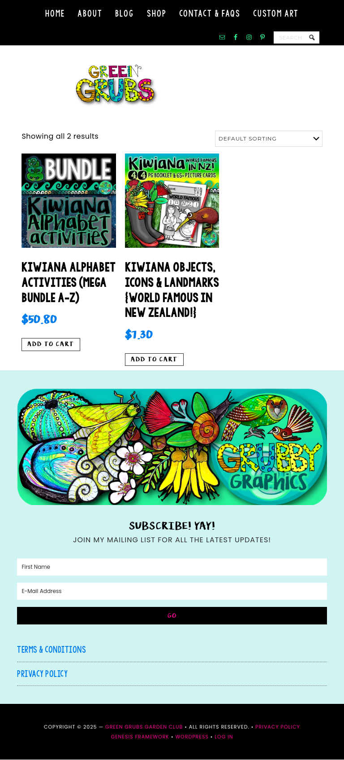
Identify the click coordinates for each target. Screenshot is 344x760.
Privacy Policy (42, 674)
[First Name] (172, 567)
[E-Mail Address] (172, 591)
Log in (224, 737)
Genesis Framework (140, 737)
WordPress (191, 737)
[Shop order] (268, 139)
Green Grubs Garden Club (172, 85)
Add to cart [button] (50, 345)
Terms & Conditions (51, 649)
